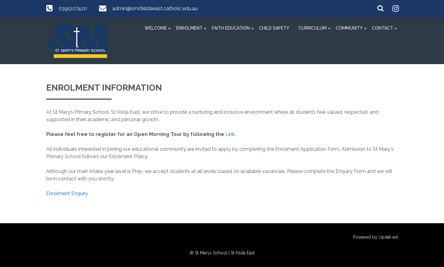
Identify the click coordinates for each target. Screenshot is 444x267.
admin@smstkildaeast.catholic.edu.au (155, 8)
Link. (230, 134)
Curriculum (312, 28)
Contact (382, 28)
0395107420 (73, 8)
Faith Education (231, 28)
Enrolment (189, 28)
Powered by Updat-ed (375, 237)
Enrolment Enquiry (67, 193)
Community (349, 28)
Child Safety (274, 28)
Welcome (156, 28)
